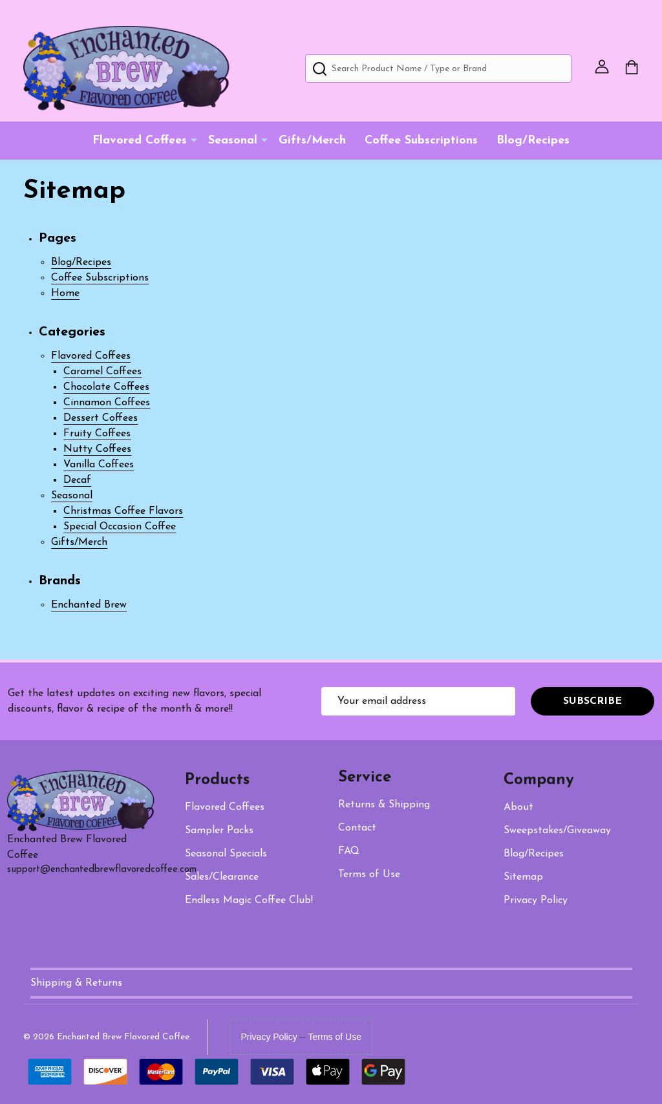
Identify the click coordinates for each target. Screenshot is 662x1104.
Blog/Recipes (533, 140)
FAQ (348, 851)
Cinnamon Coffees (106, 403)
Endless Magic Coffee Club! (249, 900)
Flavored (224, 807)
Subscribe (592, 701)
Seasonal (232, 140)
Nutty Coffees (97, 449)
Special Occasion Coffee (119, 527)
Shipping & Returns (76, 983)
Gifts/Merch (312, 140)
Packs (219, 830)
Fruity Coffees (97, 434)
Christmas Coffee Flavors (123, 511)
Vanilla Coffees (98, 465)
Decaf (77, 480)
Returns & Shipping (384, 805)
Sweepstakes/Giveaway (557, 830)
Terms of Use (334, 1037)
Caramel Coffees (102, 371)
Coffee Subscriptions (421, 140)
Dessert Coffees (100, 418)
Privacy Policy (536, 900)
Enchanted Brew (89, 605)
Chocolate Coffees (106, 387)
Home (65, 293)
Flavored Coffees (139, 140)
